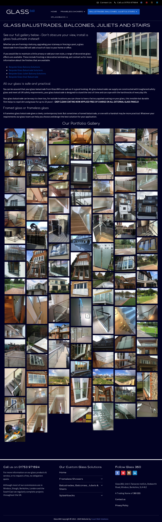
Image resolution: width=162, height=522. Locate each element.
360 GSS (136, 493)
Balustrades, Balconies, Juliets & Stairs (112, 12)
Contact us (120, 499)
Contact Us (104, 3)
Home (54, 12)
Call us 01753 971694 (126, 3)
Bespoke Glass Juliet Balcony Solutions (27, 73)
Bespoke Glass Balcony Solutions (24, 66)
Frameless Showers (72, 12)
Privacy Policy (121, 505)
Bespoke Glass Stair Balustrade (23, 76)
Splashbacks (58, 17)
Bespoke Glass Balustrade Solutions (26, 70)
